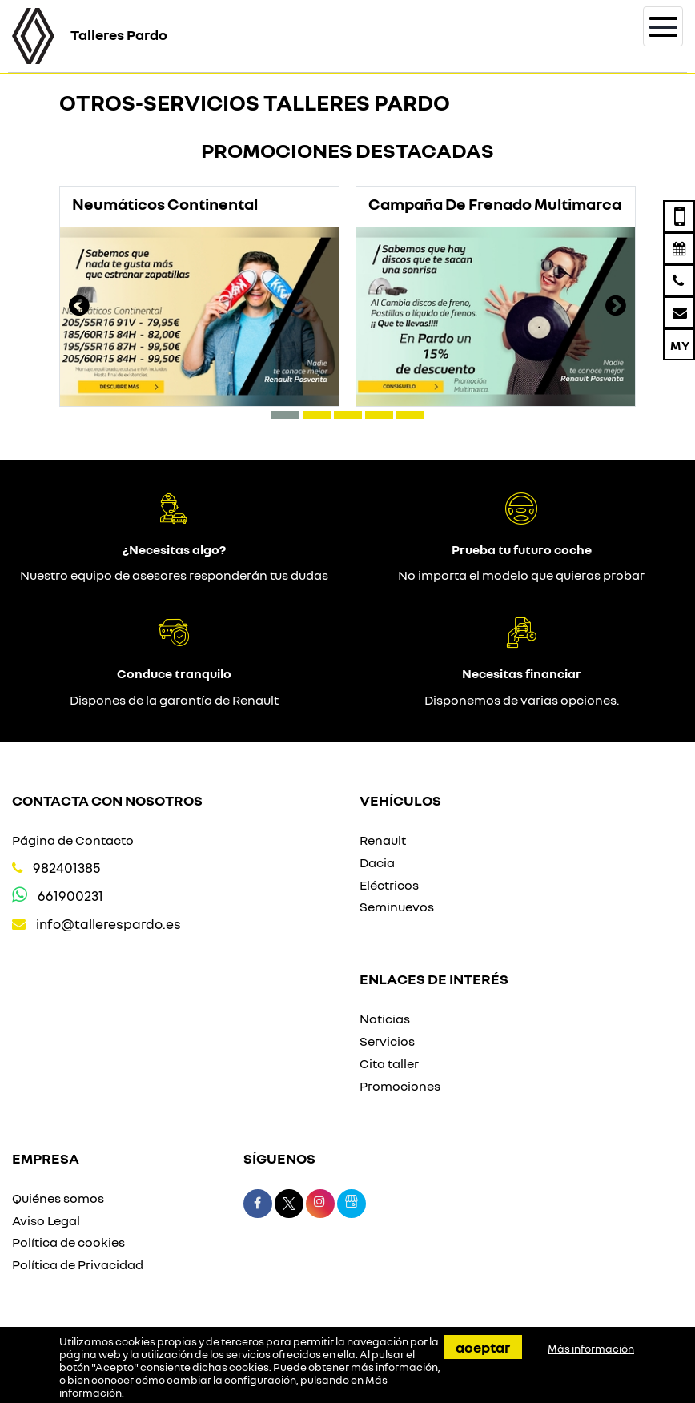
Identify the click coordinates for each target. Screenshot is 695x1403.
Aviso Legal (46, 1220)
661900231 (70, 895)
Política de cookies (68, 1242)
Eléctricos (389, 885)
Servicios (387, 1041)
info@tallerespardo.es (108, 923)
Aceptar (483, 1347)
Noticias (385, 1019)
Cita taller (389, 1063)
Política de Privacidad (77, 1264)
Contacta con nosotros (107, 800)
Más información (591, 1348)
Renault (383, 840)
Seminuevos (397, 906)
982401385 (67, 867)
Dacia (377, 862)
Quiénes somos (58, 1198)
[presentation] (79, 307)
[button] (285, 415)
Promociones (400, 1086)
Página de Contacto (73, 840)
